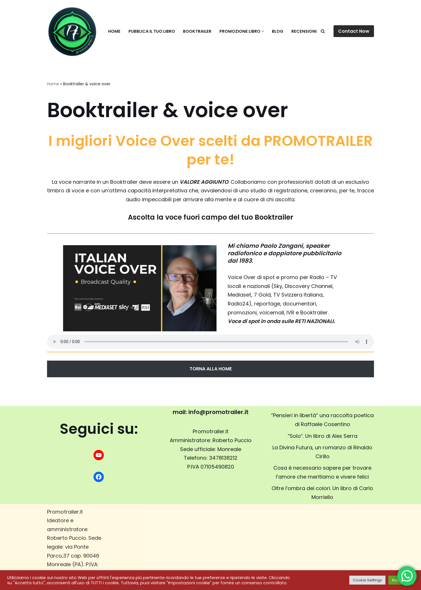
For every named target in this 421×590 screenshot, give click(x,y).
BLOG (277, 31)
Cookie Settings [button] (367, 580)
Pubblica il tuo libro (151, 31)
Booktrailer (197, 31)
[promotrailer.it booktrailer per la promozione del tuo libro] (72, 31)
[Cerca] (323, 31)
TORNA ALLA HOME (211, 368)
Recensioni (304, 31)
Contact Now (353, 31)
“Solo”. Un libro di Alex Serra (322, 436)
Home (114, 31)
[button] (263, 31)
